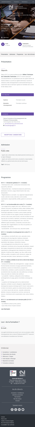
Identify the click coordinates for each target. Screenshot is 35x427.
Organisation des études (8, 354)
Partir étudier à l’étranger (8, 358)
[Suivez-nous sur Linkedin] (19, 409)
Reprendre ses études (7, 361)
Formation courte (18, 13)
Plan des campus (17, 398)
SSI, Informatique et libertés (7, 422)
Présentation (4, 54)
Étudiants (16, 1)
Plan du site (4, 419)
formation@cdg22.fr (10, 125)
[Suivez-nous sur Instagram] (15, 409)
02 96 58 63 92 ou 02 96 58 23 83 (14, 123)
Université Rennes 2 (6, 1)
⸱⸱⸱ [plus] (33, 2)
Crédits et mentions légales (7, 421)
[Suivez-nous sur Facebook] (12, 409)
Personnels (24, 1)
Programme (20, 54)
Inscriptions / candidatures (12, 135)
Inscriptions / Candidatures (17, 393)
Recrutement (17, 396)
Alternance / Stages (7, 356)
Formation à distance (7, 363)
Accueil (3, 13)
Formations (9, 13)
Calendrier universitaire (17, 395)
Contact (3, 417)
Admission (12, 54)
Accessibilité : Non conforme (7, 424)
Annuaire (17, 400)
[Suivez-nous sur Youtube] (22, 409)
